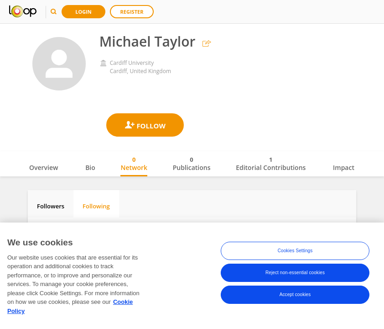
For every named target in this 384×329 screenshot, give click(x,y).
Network (133, 163)
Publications (192, 163)
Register (132, 11)
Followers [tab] (50, 206)
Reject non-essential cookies (295, 274)
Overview (43, 167)
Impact (343, 167)
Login (83, 11)
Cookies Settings (295, 252)
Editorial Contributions (271, 163)
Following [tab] (96, 206)
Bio (90, 167)
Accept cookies (295, 296)
